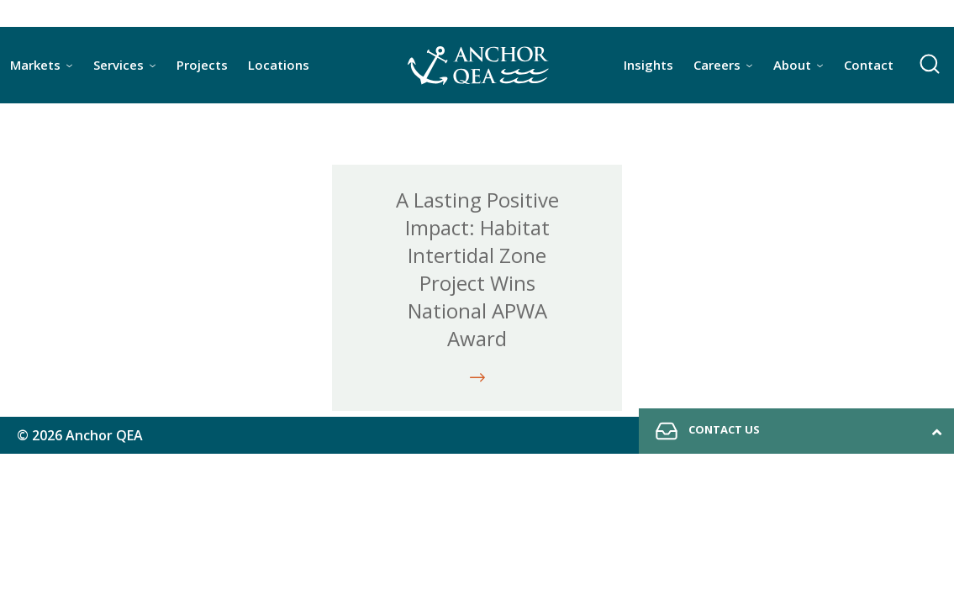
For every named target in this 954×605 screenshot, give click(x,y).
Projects (202, 64)
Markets (35, 64)
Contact (868, 64)
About (792, 64)
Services (118, 64)
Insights (648, 64)
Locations (278, 64)
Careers (717, 64)
